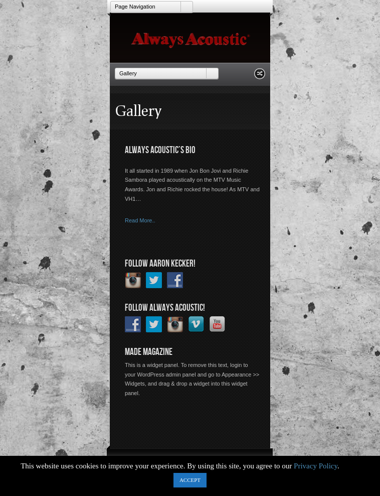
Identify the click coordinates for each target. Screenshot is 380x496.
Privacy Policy (315, 466)
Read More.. (140, 220)
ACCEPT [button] (190, 480)
